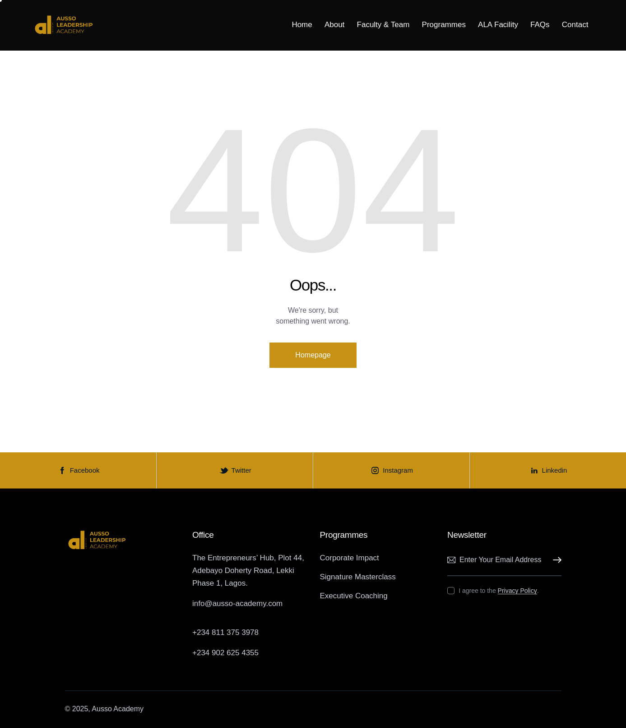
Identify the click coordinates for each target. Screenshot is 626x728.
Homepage (312, 355)
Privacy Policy (517, 590)
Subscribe (554, 560)
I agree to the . (498, 590)
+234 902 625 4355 (225, 652)
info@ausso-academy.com (237, 603)
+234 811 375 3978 (225, 632)
